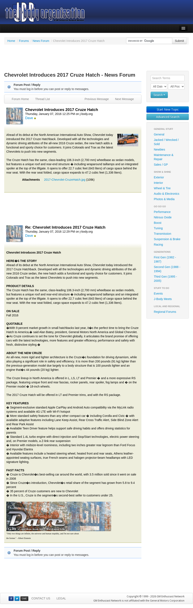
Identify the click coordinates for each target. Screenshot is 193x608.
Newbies (159, 149)
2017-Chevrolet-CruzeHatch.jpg (64, 179)
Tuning (158, 228)
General (159, 134)
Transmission (162, 233)
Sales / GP (161, 164)
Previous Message (97, 99)
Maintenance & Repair (163, 157)
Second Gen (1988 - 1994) (167, 269)
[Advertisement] (96, 58)
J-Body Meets (163, 299)
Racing (158, 244)
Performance (162, 212)
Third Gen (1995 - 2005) (165, 278)
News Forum (41, 41)
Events (158, 293)
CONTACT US (40, 598)
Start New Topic (168, 109)
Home (11, 41)
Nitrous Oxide (163, 217)
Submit (179, 41)
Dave (29, 118)
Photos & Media (164, 199)
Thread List (42, 99)
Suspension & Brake (167, 239)
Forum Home (20, 99)
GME (24, 598)
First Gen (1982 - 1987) (165, 259)
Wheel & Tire (162, 188)
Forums (24, 41)
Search (159, 95)
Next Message (124, 99)
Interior (158, 182)
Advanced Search (167, 117)
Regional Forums (165, 311)
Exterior (159, 177)
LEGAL (61, 598)
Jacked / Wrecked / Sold (166, 142)
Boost (157, 222)
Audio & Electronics (166, 193)
